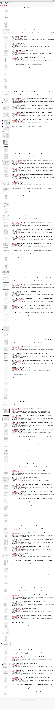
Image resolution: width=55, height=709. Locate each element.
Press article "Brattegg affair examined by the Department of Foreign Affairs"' (26, 29)
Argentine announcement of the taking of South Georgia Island (23, 463)
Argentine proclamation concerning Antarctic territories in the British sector (26, 215)
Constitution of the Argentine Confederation (20, 553)
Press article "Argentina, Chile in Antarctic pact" (20, 43)
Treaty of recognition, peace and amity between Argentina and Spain (24, 663)
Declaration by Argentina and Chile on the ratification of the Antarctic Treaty (26, 346)
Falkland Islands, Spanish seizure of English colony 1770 (22, 16)
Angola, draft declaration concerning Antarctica (20, 9)
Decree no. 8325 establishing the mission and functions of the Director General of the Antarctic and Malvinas (32, 360)
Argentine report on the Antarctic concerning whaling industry (23, 50)
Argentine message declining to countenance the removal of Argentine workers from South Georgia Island (31, 415)
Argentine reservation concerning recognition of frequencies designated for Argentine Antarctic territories (31, 270)
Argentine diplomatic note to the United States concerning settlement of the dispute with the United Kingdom (32, 560)
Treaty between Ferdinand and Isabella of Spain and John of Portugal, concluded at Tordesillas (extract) (31, 636)
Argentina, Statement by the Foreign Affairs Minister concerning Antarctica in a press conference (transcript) (32, 167)
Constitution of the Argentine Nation (18, 629)
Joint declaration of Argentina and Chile (19, 374)
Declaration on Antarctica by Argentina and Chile (21, 367)
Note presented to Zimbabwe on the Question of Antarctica (23, 388)
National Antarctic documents (18, 24)
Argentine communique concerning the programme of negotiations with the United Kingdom (29, 394)
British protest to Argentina (17, 181)
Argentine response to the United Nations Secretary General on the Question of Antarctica (28, 601)
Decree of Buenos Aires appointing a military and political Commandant (25, 477)
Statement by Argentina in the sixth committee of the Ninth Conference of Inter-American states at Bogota (31, 188)
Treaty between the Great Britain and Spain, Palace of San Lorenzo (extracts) (26, 649)
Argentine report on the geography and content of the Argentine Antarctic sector (27, 64)
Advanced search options (27, 7)
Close (54, 0)
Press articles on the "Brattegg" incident (19, 36)
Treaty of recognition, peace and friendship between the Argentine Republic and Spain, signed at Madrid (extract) (33, 670)
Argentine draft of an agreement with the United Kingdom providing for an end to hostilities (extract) (30, 532)
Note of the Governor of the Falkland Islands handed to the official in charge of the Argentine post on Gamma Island (33, 91)
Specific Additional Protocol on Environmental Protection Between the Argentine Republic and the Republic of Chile (33, 615)
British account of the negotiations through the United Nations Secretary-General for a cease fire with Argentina (32, 539)
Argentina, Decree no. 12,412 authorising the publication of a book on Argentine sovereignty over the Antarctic (32, 119)
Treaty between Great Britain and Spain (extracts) (21, 642)
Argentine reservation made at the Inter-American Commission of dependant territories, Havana (29, 264)
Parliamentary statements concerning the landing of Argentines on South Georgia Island (28, 408)
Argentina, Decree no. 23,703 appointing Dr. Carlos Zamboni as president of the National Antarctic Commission (32, 312)
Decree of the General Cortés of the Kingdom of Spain (22, 401)
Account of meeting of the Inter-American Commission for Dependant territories (27, 291)
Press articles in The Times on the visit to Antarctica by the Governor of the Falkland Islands (29, 57)
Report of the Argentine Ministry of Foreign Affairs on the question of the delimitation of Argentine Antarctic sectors (33, 195)
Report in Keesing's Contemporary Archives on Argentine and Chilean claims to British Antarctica (30, 153)
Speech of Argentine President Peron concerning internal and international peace (27, 126)
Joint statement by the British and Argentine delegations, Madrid (24, 608)
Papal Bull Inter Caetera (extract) (18, 622)
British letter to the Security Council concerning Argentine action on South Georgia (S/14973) (29, 470)
